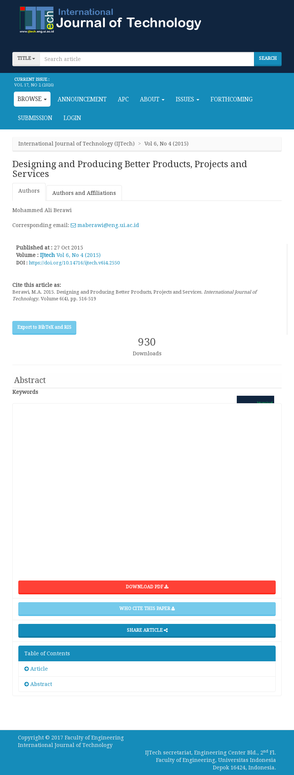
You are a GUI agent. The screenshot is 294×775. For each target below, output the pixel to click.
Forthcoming (231, 99)
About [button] (152, 99)
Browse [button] (32, 99)
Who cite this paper (147, 608)
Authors (29, 191)
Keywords (25, 392)
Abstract (38, 684)
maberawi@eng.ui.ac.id (105, 225)
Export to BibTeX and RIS (44, 327)
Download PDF (147, 586)
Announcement (82, 99)
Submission (35, 118)
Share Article (147, 630)
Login (72, 118)
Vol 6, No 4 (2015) (78, 255)
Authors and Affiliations (84, 193)
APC (123, 99)
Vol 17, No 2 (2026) (34, 85)
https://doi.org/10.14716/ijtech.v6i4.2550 (74, 263)
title (26, 58)
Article (36, 669)
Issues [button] (187, 99)
